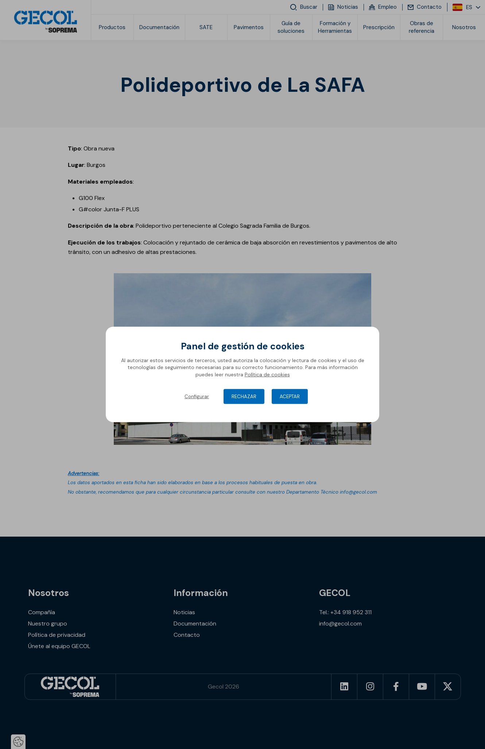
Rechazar (244, 396)
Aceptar (290, 396)
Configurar (197, 396)
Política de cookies (267, 374)
